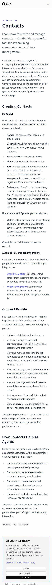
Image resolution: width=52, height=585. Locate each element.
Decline (26, 568)
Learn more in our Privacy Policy (20, 562)
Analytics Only (26, 573)
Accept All (26, 577)
